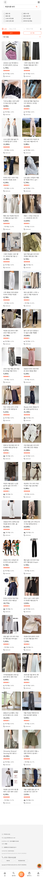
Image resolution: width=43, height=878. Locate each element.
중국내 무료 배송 (27, 21)
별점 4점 (7, 16)
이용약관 (8, 860)
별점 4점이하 (26, 16)
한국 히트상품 (26, 18)
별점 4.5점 (25, 13)
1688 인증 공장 (9, 21)
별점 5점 (7, 13)
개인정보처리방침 (21, 860)
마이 (38, 874)
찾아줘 (13, 874)
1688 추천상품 (8, 18)
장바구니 (29, 874)
